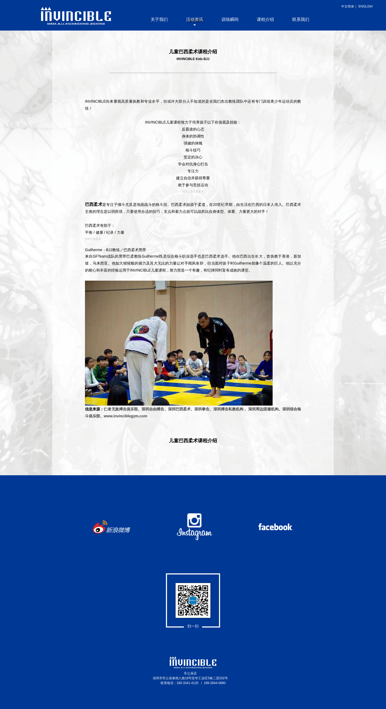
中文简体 (347, 6)
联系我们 (300, 19)
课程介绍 (265, 19)
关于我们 (159, 19)
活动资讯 (194, 19)
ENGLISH (365, 6)
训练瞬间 (230, 19)
